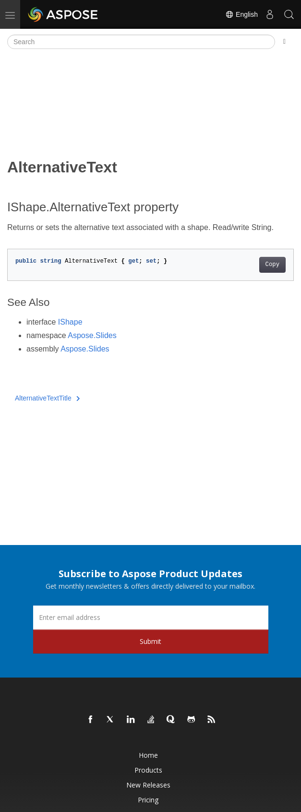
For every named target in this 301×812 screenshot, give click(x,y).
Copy (272, 264)
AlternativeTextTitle (47, 398)
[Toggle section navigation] (284, 42)
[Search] (141, 42)
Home (148, 755)
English (241, 14)
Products (148, 770)
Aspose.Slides (92, 335)
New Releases (148, 784)
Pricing (148, 799)
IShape (70, 322)
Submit (150, 641)
